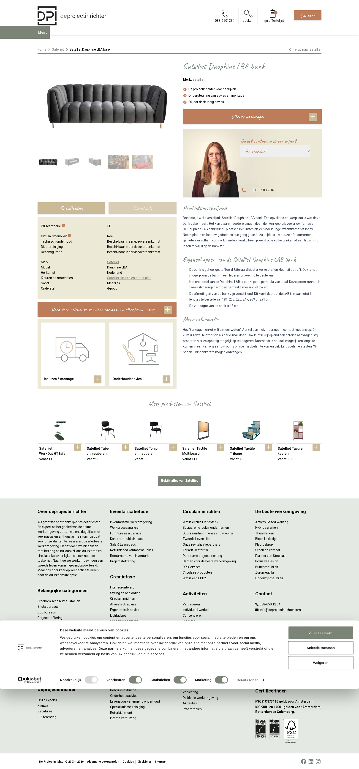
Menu (44, 36)
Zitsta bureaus (48, 606)
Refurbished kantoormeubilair (131, 549)
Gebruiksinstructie (123, 689)
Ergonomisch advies (124, 609)
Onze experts (47, 699)
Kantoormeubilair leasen (127, 538)
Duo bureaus (47, 611)
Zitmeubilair (46, 628)
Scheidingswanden (51, 639)
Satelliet (58, 49)
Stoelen (43, 645)
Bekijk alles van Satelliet (179, 480)
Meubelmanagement (125, 663)
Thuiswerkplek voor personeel (131, 652)
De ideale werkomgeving (200, 697)
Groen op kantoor (267, 549)
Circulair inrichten (122, 597)
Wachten (189, 620)
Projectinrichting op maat (201, 637)
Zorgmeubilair (265, 571)
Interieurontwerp (122, 586)
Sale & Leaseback (123, 543)
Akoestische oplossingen (55, 622)
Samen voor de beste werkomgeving (209, 560)
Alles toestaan (320, 712)
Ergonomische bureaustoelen (59, 600)
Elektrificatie (46, 667)
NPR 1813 (190, 685)
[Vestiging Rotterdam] (288, 646)
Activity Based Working (271, 521)
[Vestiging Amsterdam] (288, 635)
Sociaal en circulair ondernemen (206, 526)
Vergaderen (191, 603)
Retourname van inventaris (129, 555)
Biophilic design (266, 538)
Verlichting (45, 656)
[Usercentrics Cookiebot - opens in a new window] (30, 760)
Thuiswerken (264, 532)
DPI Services (119, 657)
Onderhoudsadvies (123, 695)
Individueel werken (196, 609)
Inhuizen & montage (124, 646)
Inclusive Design (266, 560)
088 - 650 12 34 (263, 190)
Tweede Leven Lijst (196, 538)
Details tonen (247, 760)
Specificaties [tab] (71, 208)
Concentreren (193, 614)
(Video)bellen (192, 626)
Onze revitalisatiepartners (201, 543)
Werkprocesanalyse (124, 526)
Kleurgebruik (264, 543)
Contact (307, 15)
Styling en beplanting (125, 592)
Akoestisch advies (123, 603)
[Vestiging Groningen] (288, 668)
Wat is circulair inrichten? (200, 521)
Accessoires (46, 673)
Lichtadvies (118, 614)
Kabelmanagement (124, 620)
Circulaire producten (197, 571)
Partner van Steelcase (271, 555)
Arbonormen (192, 680)
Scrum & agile (193, 631)
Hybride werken (266, 526)
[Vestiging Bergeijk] (288, 657)
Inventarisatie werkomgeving (131, 521)
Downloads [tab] (142, 208)
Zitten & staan (193, 668)
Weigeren (320, 742)
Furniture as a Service (125, 532)
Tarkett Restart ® (195, 549)
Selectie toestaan (321, 728)
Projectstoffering (50, 617)
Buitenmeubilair (266, 566)
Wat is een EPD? (194, 577)
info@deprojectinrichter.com (278, 609)
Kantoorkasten (48, 634)
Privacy (188, 674)
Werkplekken (47, 662)
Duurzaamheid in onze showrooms (208, 532)
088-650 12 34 (267, 603)
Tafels (42, 650)
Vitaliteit (189, 663)
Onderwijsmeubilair (269, 577)
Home (42, 49)
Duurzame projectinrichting (202, 555)
